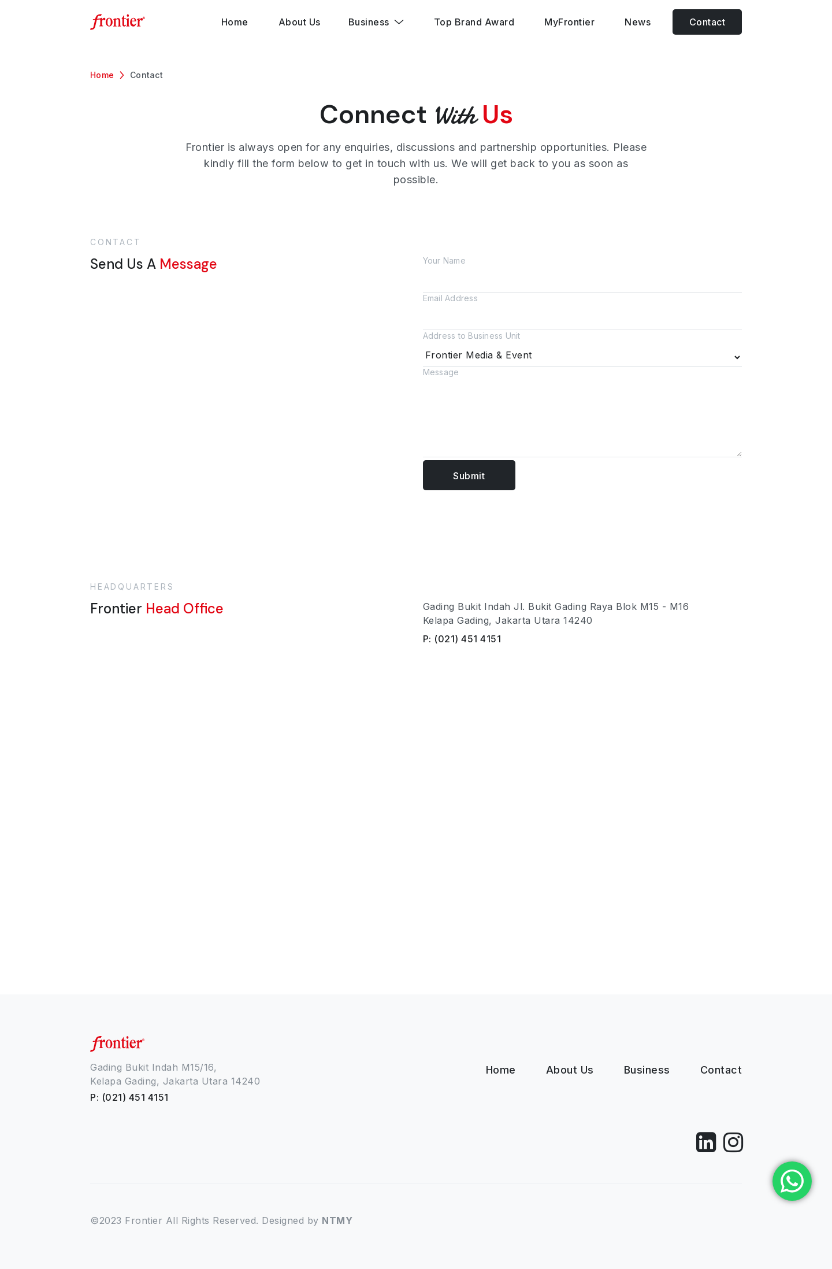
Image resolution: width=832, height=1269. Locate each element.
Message (582, 413)
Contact (707, 22)
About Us (570, 1070)
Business (647, 1070)
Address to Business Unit (582, 349)
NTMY (337, 1220)
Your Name (582, 274)
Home (102, 75)
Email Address (582, 311)
